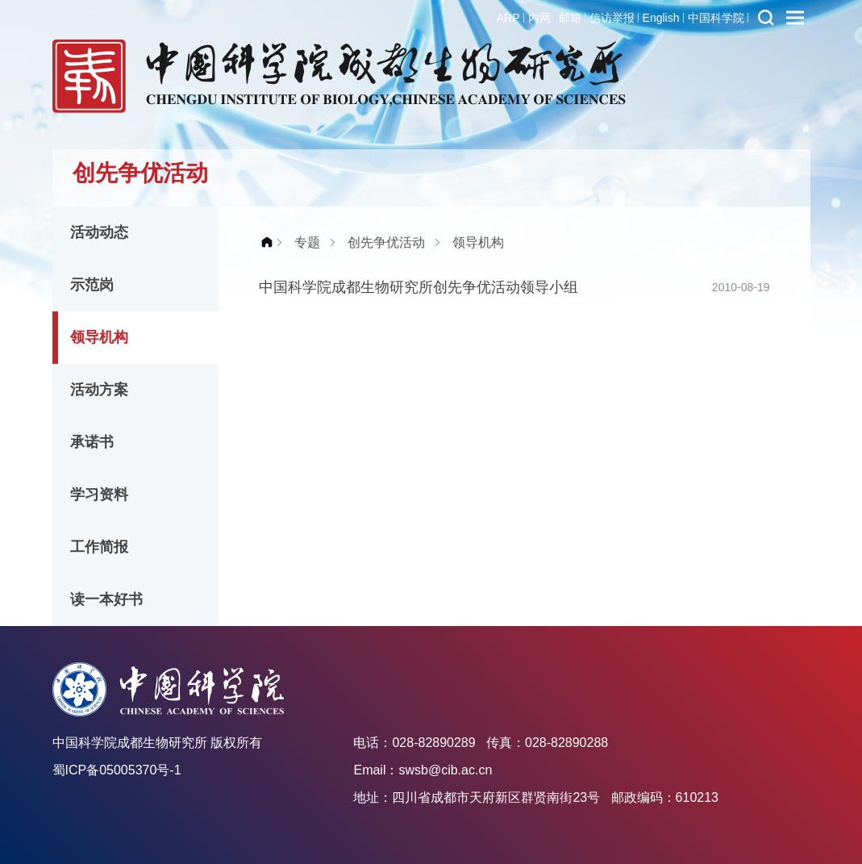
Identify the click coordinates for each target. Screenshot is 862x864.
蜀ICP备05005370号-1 (116, 770)
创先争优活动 (386, 242)
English (661, 17)
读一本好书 (106, 599)
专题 (307, 242)
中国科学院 (716, 17)
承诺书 (92, 442)
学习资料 (99, 494)
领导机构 (99, 337)
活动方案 (99, 390)
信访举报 (612, 17)
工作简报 (99, 547)
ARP (508, 17)
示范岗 (92, 285)
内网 (539, 17)
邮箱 (570, 17)
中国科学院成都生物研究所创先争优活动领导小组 (418, 287)
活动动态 (99, 232)
